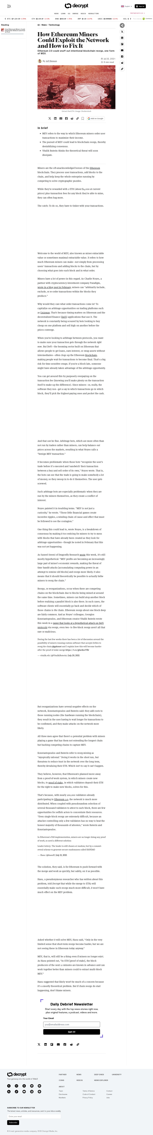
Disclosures (63, 1094)
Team (61, 1091)
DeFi (64, 316)
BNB (57, 19)
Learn (63, 13)
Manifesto (62, 1098)
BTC (9, 19)
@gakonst (57, 646)
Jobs (108, 1098)
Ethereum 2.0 (61, 799)
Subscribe (13, 1122)
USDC (100, 19)
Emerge (75, 13)
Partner (62, 1074)
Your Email (48, 1018)
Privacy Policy (88, 1098)
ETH (33, 19)
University (116, 1074)
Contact (109, 1091)
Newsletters (93, 13)
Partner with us (137, 13)
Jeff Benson (51, 61)
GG (69, 13)
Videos (83, 13)
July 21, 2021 (61, 855)
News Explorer (101, 1080)
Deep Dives (99, 1074)
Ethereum (95, 168)
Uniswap (45, 312)
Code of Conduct (89, 1094)
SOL (125, 19)
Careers (109, 1094)
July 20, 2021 (73, 655)
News (56, 13)
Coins (61, 1080)
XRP (79, 19)
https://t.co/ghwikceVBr (77, 650)
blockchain (91, 355)
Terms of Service (89, 1091)
